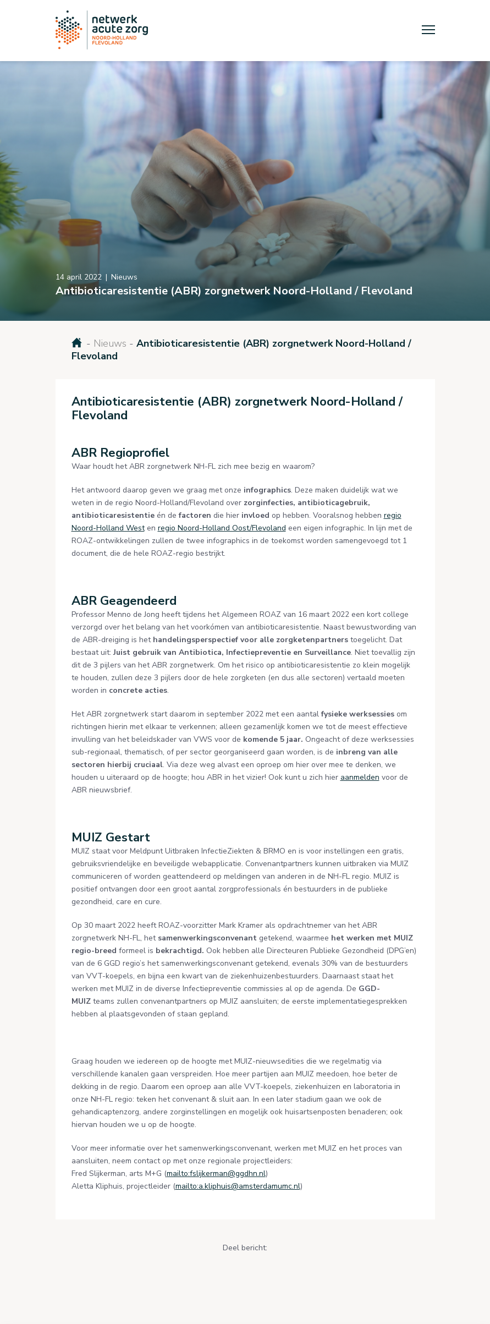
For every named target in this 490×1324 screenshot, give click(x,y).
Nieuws (109, 343)
